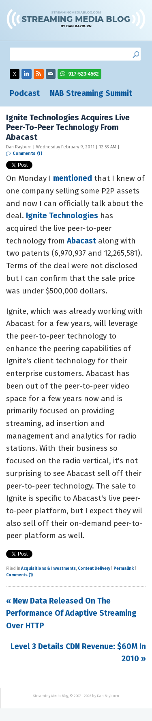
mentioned (72, 178)
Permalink (123, 568)
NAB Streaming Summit (91, 93)
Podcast (25, 93)
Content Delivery (94, 568)
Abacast (81, 240)
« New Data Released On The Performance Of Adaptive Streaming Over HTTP (71, 613)
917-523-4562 (84, 74)
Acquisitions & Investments (48, 568)
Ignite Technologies (62, 215)
